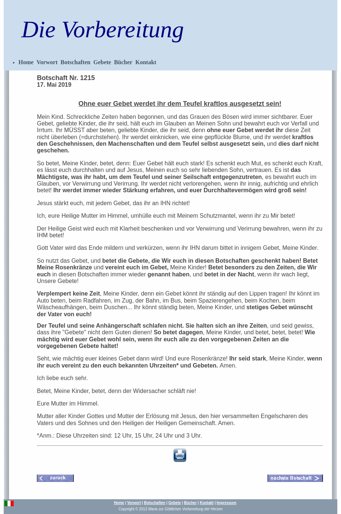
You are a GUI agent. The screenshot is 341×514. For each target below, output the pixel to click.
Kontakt (145, 62)
